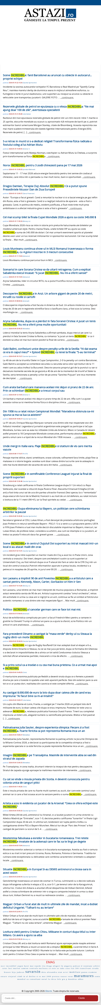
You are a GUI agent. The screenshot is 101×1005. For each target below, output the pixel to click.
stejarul (12, 976)
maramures (84, 976)
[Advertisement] (50, 43)
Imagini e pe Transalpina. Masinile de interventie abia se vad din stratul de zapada (49, 756)
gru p (64, 979)
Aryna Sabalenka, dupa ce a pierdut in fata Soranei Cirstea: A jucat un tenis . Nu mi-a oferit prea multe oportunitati (49, 322)
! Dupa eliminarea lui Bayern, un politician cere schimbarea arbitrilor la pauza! (46, 510)
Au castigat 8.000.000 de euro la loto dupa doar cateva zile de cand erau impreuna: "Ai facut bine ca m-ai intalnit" (47, 694)
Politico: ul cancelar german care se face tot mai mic (42, 609)
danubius (72, 979)
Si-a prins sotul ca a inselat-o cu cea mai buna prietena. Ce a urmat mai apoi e (50, 666)
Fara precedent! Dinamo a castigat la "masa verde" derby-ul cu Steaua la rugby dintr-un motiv (47, 635)
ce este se (54, 968)
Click (24, 672)
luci (10, 968)
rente (97, 976)
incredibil (11, 966)
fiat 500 (75, 968)
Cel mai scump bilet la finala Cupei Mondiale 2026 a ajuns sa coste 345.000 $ (49, 217)
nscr (3, 966)
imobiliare (75, 972)
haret (26, 966)
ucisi (65, 972)
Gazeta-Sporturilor (29, 83)
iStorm (48, 991)
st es (39, 976)
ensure (4, 976)
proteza (56, 976)
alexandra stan (54, 972)
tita (44, 966)
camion (25, 968)
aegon (20, 966)
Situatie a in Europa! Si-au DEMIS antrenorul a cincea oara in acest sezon (47, 871)
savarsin (33, 971)
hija (14, 972)
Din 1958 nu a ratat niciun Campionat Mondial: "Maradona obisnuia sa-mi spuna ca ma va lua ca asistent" (48, 413)
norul (44, 979)
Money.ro (26, 221)
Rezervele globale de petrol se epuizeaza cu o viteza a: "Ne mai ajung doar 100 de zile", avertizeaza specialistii (48, 108)
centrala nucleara (38, 968)
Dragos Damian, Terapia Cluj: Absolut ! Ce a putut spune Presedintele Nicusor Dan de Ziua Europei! (45, 187)
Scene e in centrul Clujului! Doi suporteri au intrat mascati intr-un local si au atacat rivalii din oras (50, 545)
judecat (21, 972)
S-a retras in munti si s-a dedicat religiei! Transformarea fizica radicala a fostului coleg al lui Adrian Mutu (47, 142)
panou (85, 972)
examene (93, 972)
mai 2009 (46, 976)
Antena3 (26, 301)
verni (70, 976)
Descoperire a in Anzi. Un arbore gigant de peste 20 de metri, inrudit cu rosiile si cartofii (48, 295)
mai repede (35, 966)
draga (49, 966)
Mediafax (26, 329)
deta (44, 972)
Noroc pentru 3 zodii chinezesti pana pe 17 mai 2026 (42, 165)
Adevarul (26, 256)
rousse (63, 976)
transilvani (85, 968)
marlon (16, 968)
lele (59, 979)
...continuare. (67, 97)
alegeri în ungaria (62, 966)
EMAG (50, 962)
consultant (35, 979)
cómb (19, 976)
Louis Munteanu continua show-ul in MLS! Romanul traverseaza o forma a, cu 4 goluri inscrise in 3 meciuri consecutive (48, 250)
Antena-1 (26, 149)
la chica (52, 979)
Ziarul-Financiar (28, 193)
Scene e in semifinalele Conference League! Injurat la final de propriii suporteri (47, 475)
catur (4, 968)
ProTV (25, 454)
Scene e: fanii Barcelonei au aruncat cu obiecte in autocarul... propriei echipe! (47, 76)
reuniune (87, 966)
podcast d (77, 966)
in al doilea (29, 976)
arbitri (97, 966)
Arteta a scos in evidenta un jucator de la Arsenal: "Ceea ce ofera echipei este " (50, 804)
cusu (67, 968)
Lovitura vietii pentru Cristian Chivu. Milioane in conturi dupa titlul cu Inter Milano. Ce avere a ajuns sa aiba (49, 933)
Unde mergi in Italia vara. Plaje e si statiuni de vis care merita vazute (47, 447)
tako (62, 968)
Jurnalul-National (29, 169)
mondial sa (23, 979)
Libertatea (26, 114)
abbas (81, 979)
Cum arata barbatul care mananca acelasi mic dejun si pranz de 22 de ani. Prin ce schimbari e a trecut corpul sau (48, 388)
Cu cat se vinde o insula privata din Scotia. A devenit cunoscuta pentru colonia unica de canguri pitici (46, 780)
